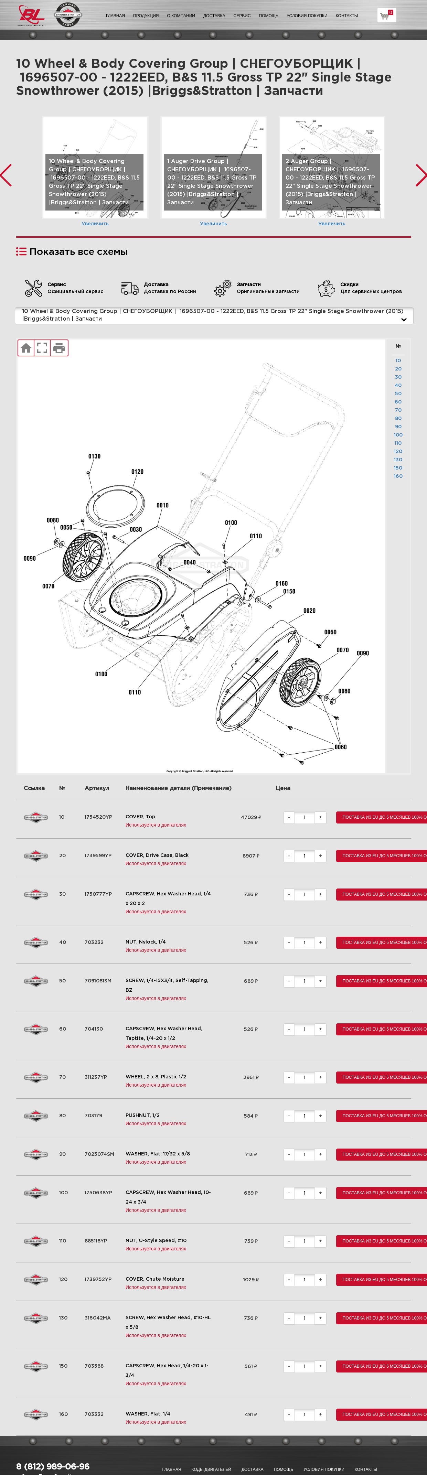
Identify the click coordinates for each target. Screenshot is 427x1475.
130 (398, 460)
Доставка (214, 15)
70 (398, 410)
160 (398, 476)
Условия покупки (307, 15)
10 (398, 361)
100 (398, 435)
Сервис (242, 15)
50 (398, 394)
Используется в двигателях (156, 825)
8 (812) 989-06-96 (52, 1467)
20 (398, 369)
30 (398, 377)
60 (398, 402)
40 (398, 386)
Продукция (146, 15)
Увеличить (95, 224)
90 (398, 427)
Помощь (268, 15)
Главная (115, 15)
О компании (181, 15)
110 (398, 443)
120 (398, 452)
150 (398, 468)
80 (398, 419)
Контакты (347, 15)
